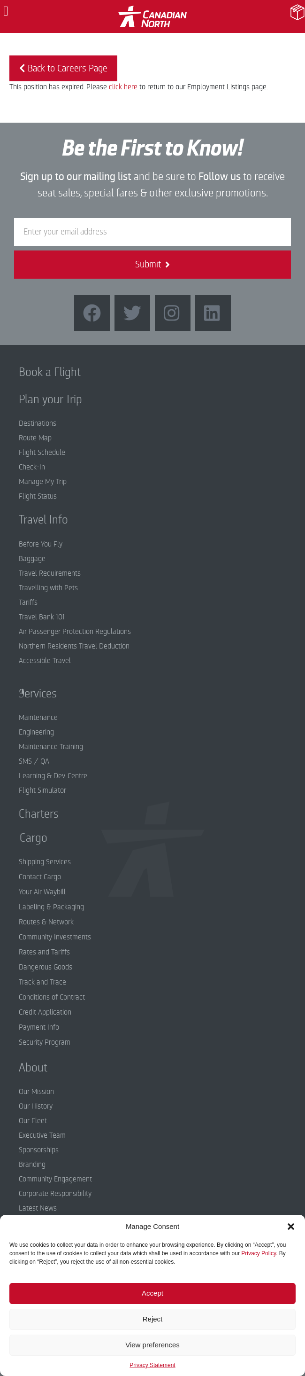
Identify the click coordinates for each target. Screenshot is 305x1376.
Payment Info (39, 1027)
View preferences (152, 1345)
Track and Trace (42, 982)
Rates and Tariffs (44, 952)
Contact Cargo (40, 877)
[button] (291, 1226)
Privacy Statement (152, 1365)
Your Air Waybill (42, 892)
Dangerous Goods (45, 967)
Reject (153, 1319)
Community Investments (55, 937)
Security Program (44, 1042)
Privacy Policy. (259, 1253)
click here (123, 87)
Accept (152, 1293)
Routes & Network (46, 922)
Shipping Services (45, 862)
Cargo (26, 838)
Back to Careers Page (63, 68)
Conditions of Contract (52, 997)
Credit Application (45, 1012)
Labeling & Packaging (51, 907)
